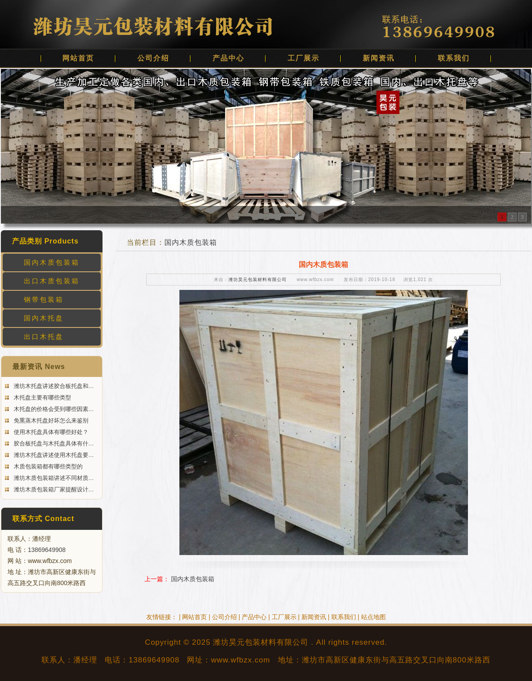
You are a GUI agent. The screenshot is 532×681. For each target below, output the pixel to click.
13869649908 (47, 549)
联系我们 (454, 58)
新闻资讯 (379, 58)
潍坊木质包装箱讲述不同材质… (53, 478)
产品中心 (228, 58)
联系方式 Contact (43, 518)
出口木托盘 (44, 336)
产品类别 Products (45, 241)
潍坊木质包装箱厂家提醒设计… (53, 489)
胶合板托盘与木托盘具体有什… (53, 443)
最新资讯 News (38, 366)
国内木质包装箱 (52, 262)
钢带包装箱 (44, 299)
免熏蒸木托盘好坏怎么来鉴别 (50, 420)
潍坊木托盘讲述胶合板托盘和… (53, 386)
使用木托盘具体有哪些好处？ (50, 432)
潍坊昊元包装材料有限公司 (257, 279)
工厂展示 (303, 58)
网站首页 (78, 58)
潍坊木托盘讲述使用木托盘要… (53, 455)
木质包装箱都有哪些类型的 (47, 466)
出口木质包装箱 (52, 281)
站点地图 (373, 616)
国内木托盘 (44, 318)
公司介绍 (153, 58)
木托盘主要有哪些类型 (41, 397)
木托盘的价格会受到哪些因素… (53, 409)
